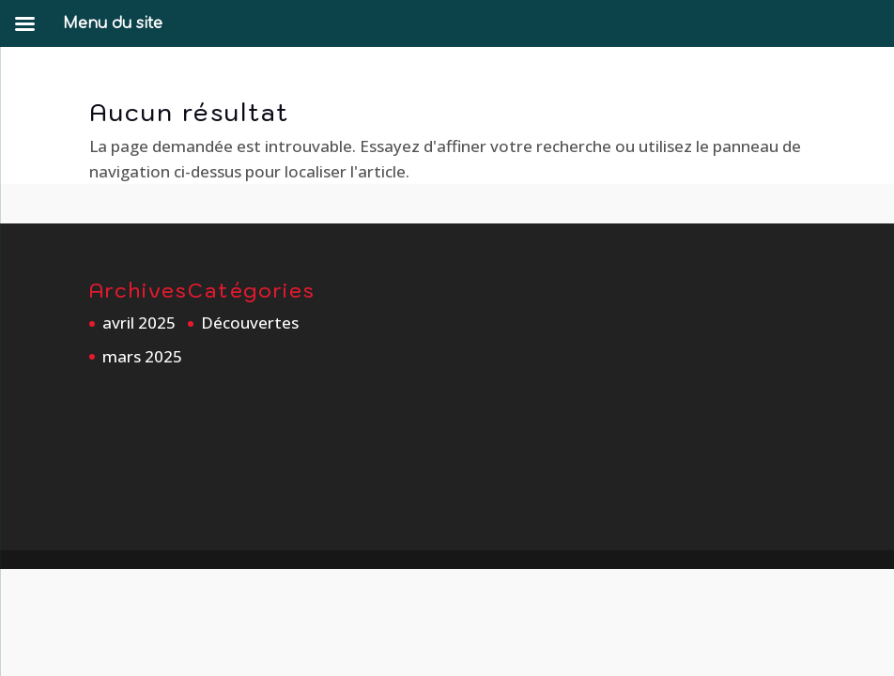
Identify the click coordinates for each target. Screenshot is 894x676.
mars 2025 (142, 356)
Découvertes (250, 322)
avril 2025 (139, 322)
